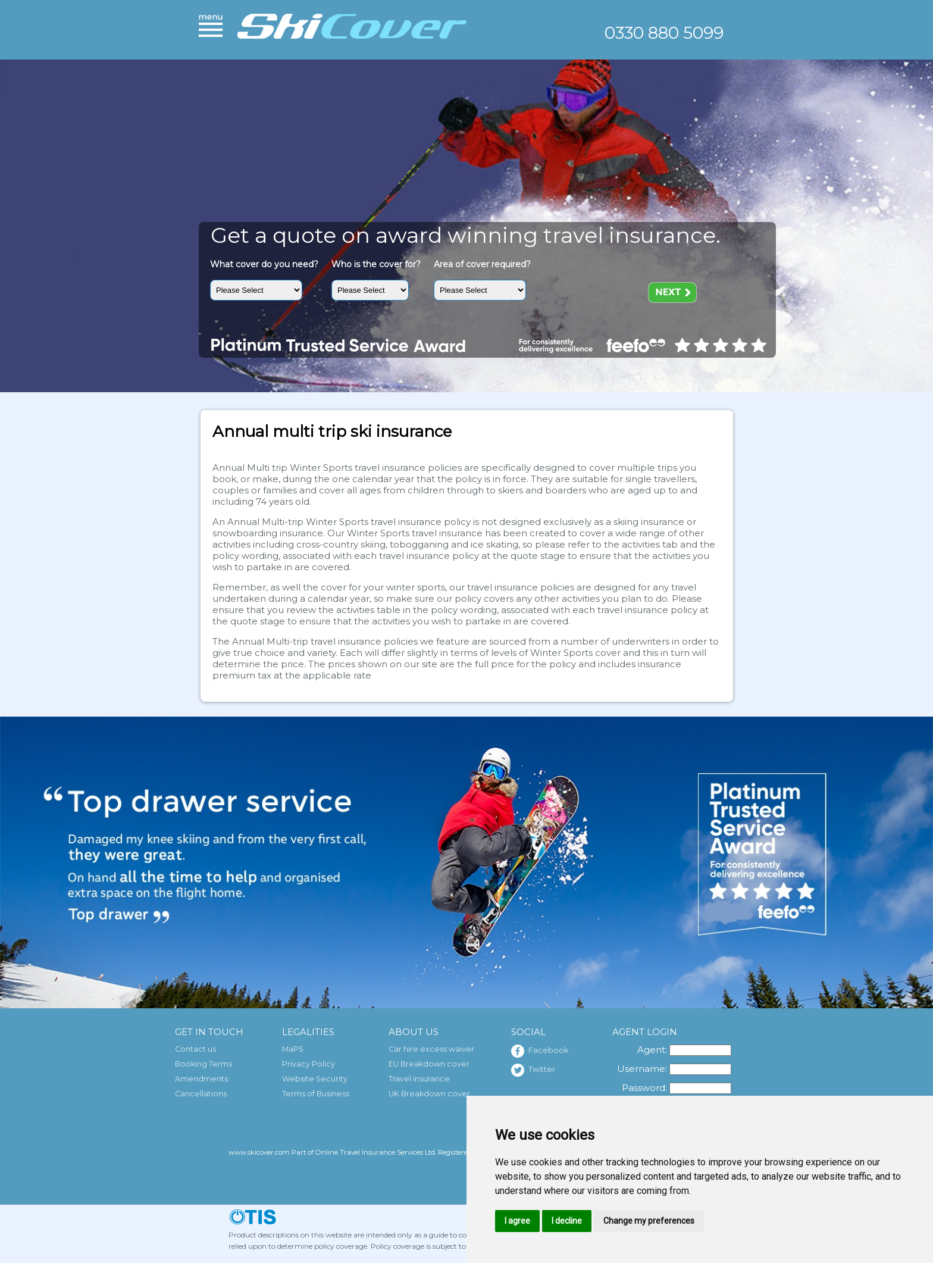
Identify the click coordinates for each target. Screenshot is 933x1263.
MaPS (292, 1049)
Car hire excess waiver (431, 1049)
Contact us (195, 1049)
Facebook (539, 1051)
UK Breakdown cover (429, 1093)
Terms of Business (315, 1093)
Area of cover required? (482, 264)
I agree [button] (517, 1221)
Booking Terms (203, 1063)
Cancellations (201, 1093)
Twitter (533, 1070)
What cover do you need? (264, 264)
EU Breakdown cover (429, 1063)
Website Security (314, 1078)
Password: (644, 1087)
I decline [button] (567, 1221)
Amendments (201, 1078)
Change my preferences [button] (648, 1221)
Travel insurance (419, 1078)
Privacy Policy (308, 1063)
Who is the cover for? (376, 264)
